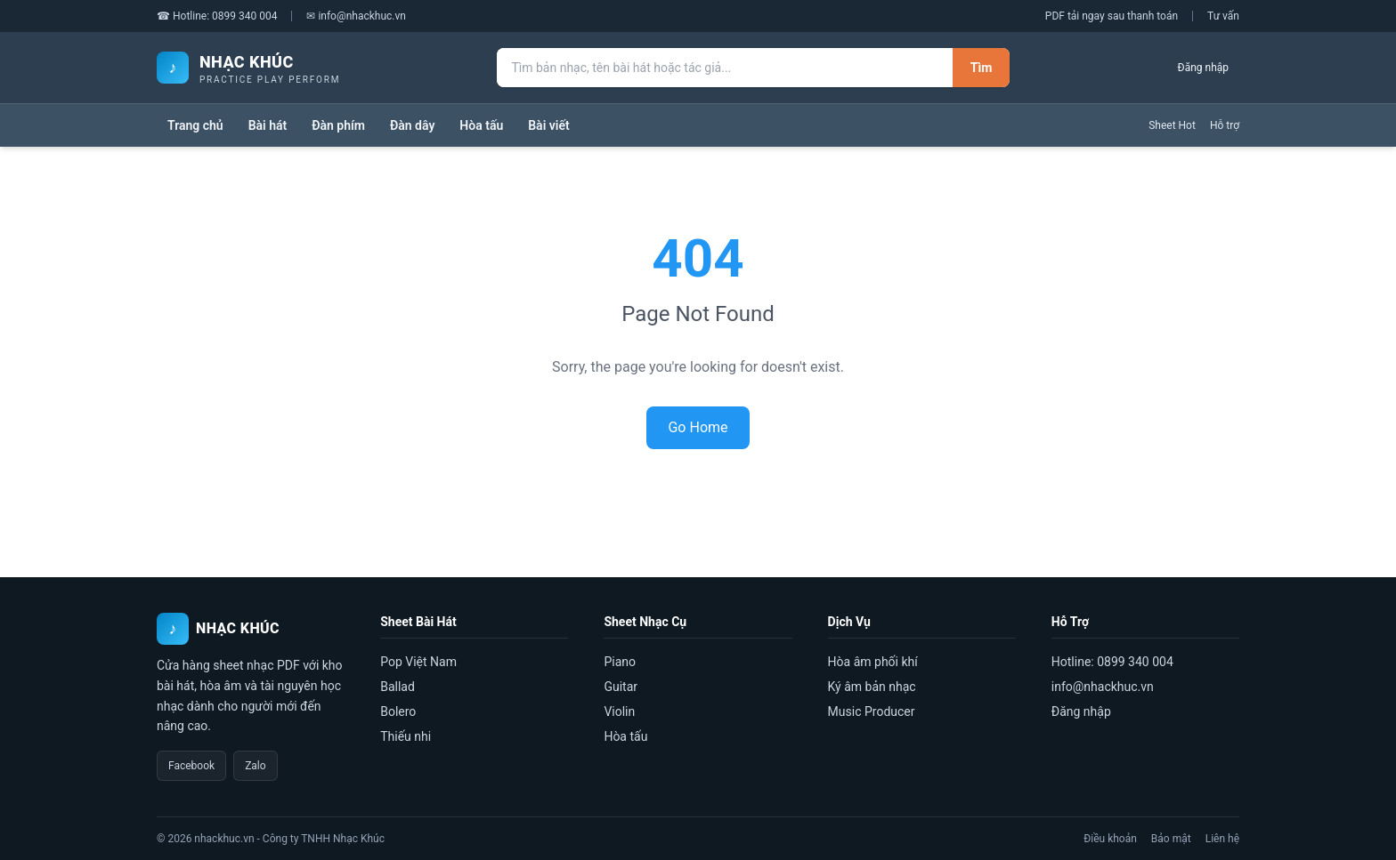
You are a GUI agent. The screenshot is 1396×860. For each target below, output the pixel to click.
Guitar (620, 686)
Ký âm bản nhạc (872, 686)
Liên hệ (1222, 838)
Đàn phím (338, 125)
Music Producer (871, 711)
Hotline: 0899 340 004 (1112, 662)
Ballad (397, 686)
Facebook (191, 766)
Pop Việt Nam (418, 662)
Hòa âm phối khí (873, 662)
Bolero (398, 711)
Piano (620, 662)
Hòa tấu (481, 125)
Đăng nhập (1203, 67)
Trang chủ (195, 125)
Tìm (981, 67)
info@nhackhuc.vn (1102, 686)
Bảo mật (1171, 838)
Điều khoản (1110, 838)
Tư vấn (1223, 16)
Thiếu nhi (405, 736)
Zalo (255, 766)
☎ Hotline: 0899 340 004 (217, 16)
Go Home (697, 427)
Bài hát (268, 125)
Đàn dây (412, 125)
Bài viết (548, 125)
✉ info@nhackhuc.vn (356, 16)
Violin (619, 711)
